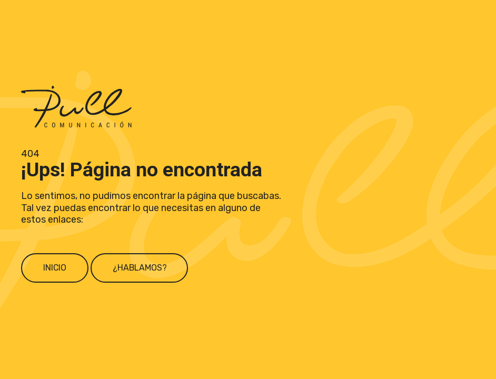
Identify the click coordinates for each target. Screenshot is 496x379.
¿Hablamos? (139, 268)
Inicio (54, 268)
